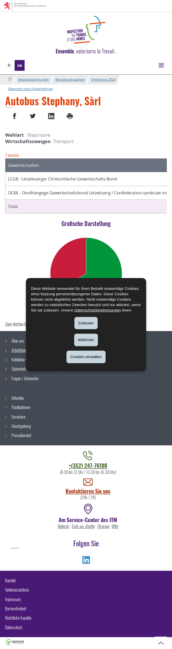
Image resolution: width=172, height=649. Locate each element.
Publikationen (21, 407)
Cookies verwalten (86, 356)
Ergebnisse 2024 (103, 79)
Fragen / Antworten (25, 378)
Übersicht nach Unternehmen (30, 88)
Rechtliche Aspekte (18, 618)
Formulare (18, 417)
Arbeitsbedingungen (33, 79)
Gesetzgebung (21, 426)
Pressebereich (21, 435)
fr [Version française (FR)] (9, 65)
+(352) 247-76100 (88, 465)
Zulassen (86, 323)
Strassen (103, 526)
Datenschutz (13, 627)
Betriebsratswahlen (70, 79)
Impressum (13, 599)
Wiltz (115, 526)
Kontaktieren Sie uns (88, 491)
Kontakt (10, 580)
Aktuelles (18, 398)
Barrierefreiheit (15, 608)
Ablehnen (86, 340)
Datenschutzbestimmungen (97, 310)
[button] (161, 65)
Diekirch (63, 526)
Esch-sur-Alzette (83, 526)
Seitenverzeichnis (17, 590)
